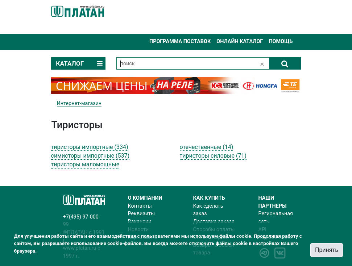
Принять (326, 249)
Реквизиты (141, 214)
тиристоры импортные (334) (89, 147)
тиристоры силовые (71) (213, 155)
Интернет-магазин (79, 103)
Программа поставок (180, 41)
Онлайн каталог (239, 41)
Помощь (281, 41)
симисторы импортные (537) (90, 155)
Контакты (140, 206)
